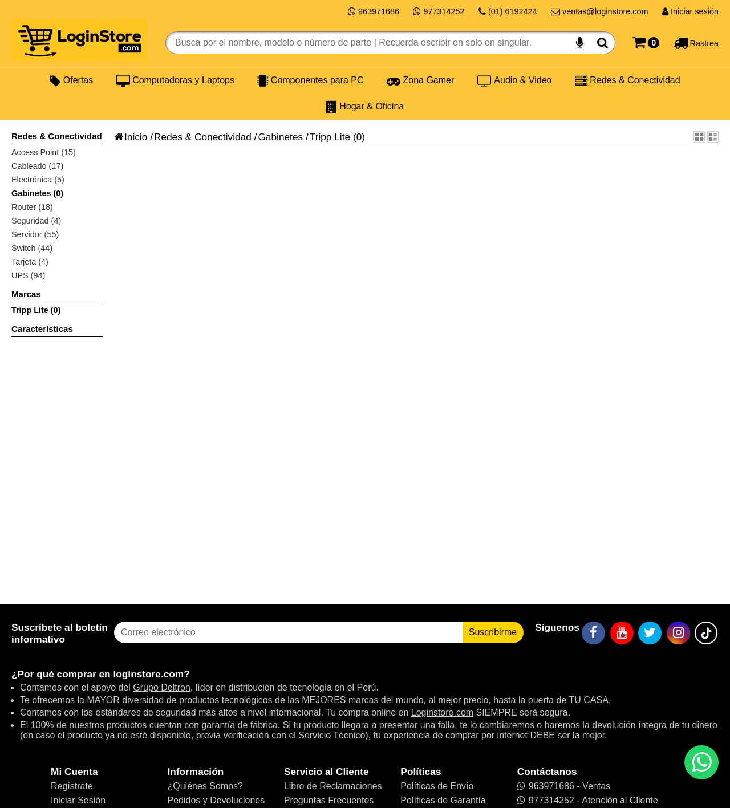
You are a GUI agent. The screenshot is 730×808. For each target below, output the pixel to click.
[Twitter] (650, 633)
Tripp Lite (330, 136)
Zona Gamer (420, 80)
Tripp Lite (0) (35, 310)
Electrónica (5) (37, 179)
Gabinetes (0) (37, 193)
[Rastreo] (696, 43)
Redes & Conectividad (627, 80)
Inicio (130, 136)
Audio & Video (514, 80)
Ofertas (71, 80)
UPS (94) (28, 275)
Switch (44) (31, 248)
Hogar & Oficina (365, 106)
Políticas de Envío (436, 786)
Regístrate (72, 786)
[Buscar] (602, 42)
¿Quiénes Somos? (205, 786)
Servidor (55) (35, 234)
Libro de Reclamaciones (333, 786)
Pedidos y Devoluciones (216, 800)
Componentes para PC (310, 80)
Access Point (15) (43, 152)
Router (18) (32, 207)
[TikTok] (706, 633)
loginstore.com (148, 674)
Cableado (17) (37, 165)
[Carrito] (645, 42)
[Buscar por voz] (579, 42)
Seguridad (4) (36, 220)
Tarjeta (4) (29, 261)
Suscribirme (493, 632)
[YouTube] (622, 633)
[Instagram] (678, 633)
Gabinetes (280, 136)
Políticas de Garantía (442, 800)
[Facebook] (593, 633)
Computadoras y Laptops (175, 80)
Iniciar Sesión (78, 800)
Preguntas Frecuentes (329, 800)
